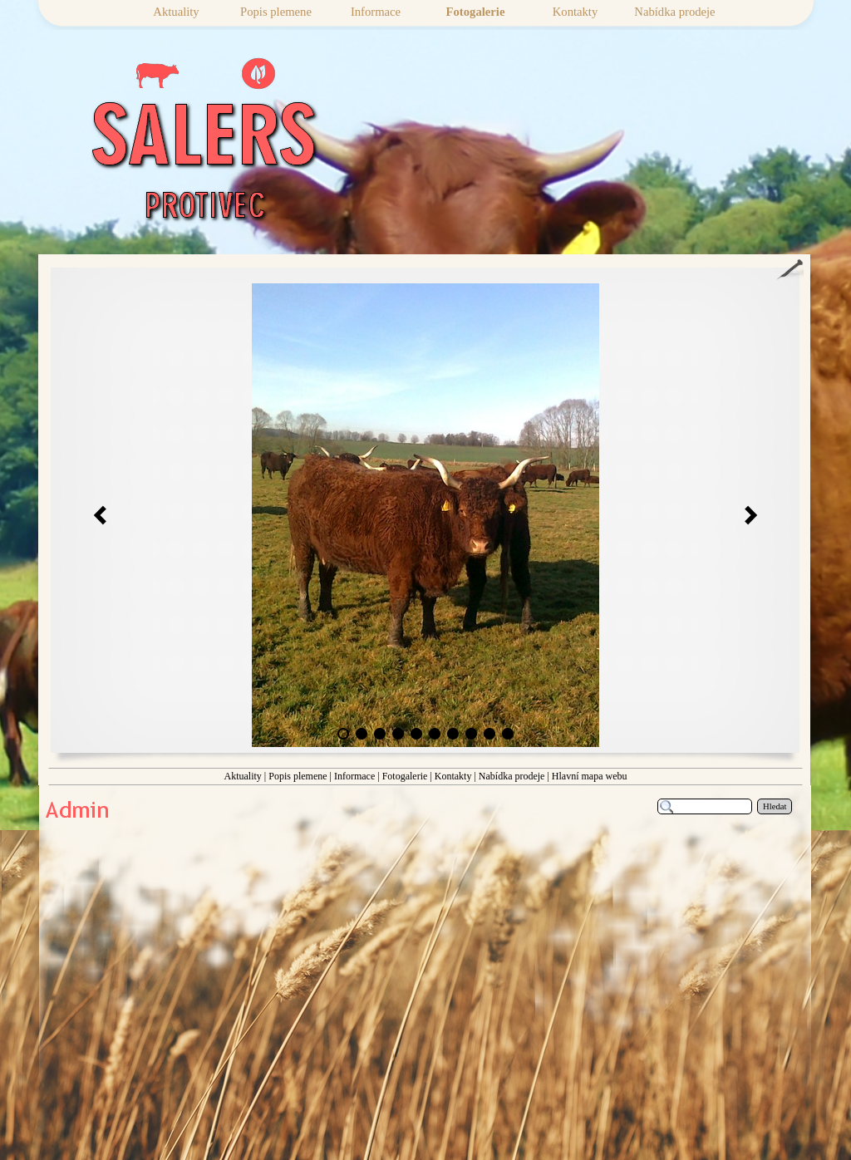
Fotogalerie (405, 776)
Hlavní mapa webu (589, 776)
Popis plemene (297, 776)
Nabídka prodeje (512, 776)
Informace (354, 776)
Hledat (774, 806)
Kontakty (453, 776)
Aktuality (242, 776)
